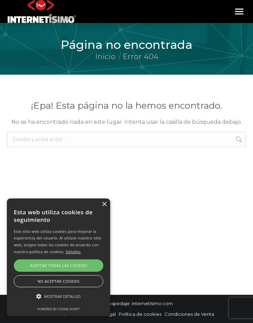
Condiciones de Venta (189, 314)
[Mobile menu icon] (239, 11)
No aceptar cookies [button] (59, 281)
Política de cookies (140, 314)
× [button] (104, 204)
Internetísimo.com (152, 303)
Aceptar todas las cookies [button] (58, 265)
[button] (58, 296)
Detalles (73, 251)
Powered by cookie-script (59, 309)
